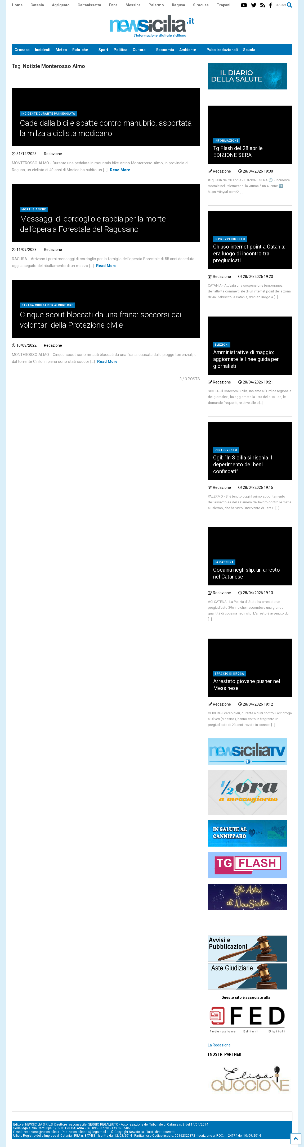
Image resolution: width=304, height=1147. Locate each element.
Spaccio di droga (229, 673)
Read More (120, 170)
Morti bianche (33, 209)
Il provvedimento (230, 239)
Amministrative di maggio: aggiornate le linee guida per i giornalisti (247, 359)
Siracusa (201, 5)
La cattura (224, 562)
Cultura (139, 50)
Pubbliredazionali (222, 50)
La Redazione (219, 1045)
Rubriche (80, 50)
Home (17, 5)
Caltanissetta (89, 5)
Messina (133, 5)
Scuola (249, 50)
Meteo (61, 50)
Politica (120, 50)
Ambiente (187, 50)
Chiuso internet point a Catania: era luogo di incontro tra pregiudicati (249, 253)
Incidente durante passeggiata (48, 113)
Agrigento (61, 5)
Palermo (156, 5)
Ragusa (178, 5)
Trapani (223, 5)
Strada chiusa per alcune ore (47, 305)
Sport (103, 50)
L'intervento (226, 450)
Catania (37, 5)
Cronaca (22, 50)
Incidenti (42, 50)
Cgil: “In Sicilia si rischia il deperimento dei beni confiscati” (242, 464)
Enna (113, 5)
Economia (165, 50)
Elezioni (222, 344)
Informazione (227, 140)
